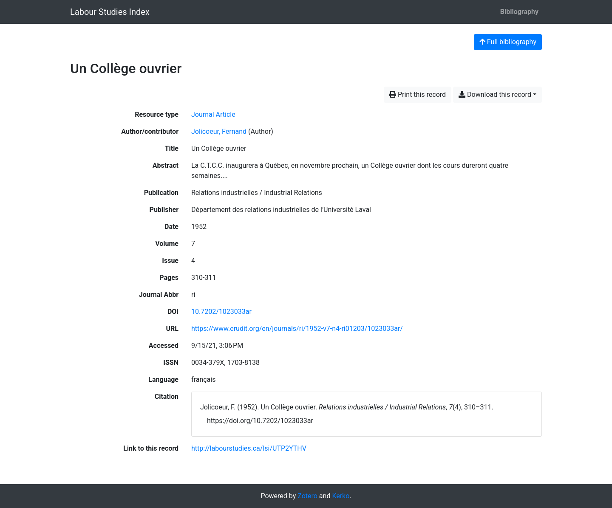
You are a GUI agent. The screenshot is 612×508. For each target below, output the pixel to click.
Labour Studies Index (110, 12)
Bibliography (519, 12)
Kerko (340, 496)
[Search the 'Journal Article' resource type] (213, 114)
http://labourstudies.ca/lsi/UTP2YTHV (248, 448)
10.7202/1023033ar (221, 312)
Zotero (307, 496)
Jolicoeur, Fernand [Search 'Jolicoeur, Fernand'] (218, 131)
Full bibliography (507, 42)
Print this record (417, 94)
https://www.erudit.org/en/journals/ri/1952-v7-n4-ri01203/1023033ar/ (297, 329)
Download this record (495, 94)
